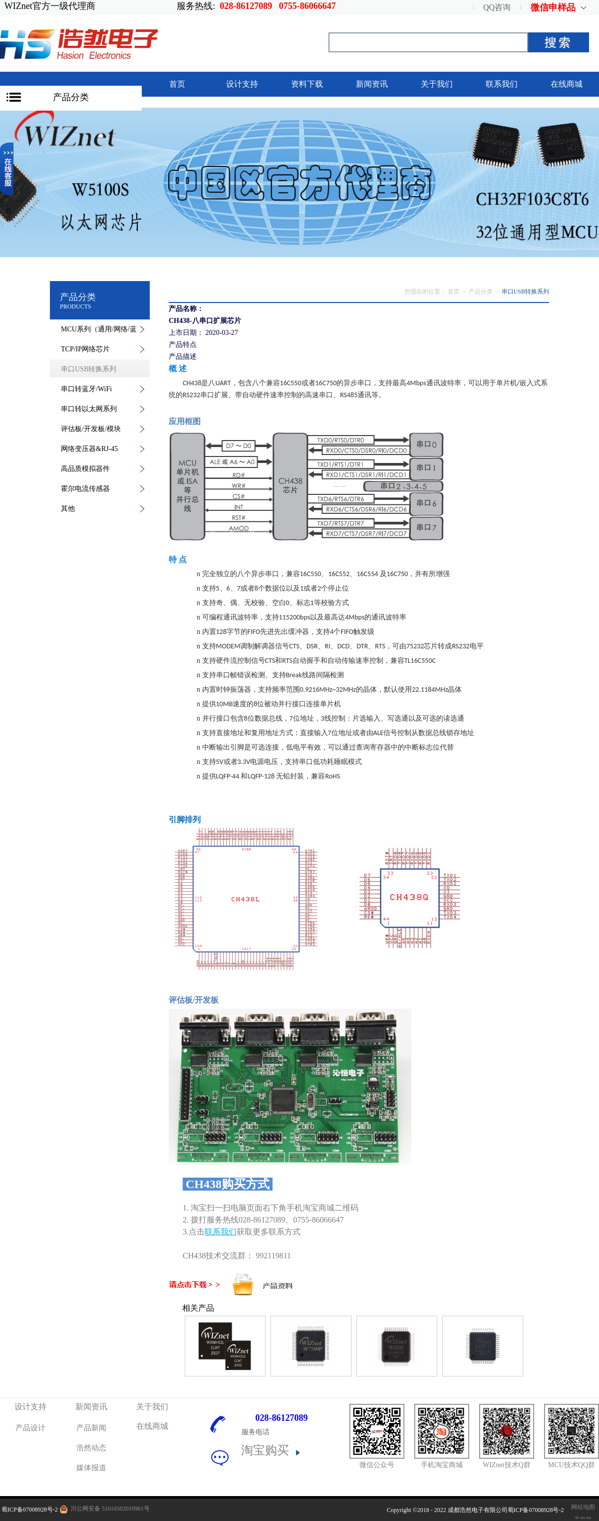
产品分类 (71, 97)
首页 (177, 84)
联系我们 (221, 1231)
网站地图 (581, 1507)
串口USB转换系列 (525, 291)
